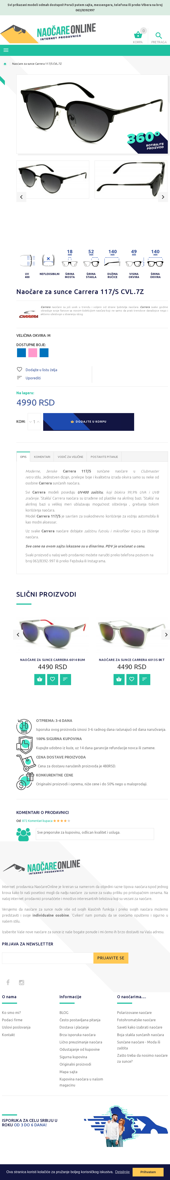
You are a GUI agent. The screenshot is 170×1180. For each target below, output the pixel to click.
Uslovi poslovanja (16, 1027)
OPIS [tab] (23, 456)
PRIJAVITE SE (110, 958)
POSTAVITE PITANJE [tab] (104, 456)
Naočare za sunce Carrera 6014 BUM (52, 660)
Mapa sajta (68, 1072)
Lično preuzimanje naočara (81, 1042)
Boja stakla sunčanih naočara (140, 1035)
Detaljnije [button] (122, 1172)
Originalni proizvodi (75, 1064)
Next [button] (163, 197)
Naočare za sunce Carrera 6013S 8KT (132, 660)
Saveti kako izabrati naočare (139, 1027)
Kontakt (8, 1035)
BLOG (64, 1013)
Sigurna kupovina (73, 1057)
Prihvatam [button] (148, 1172)
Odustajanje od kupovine (80, 1050)
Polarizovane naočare (134, 1013)
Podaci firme (12, 1020)
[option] (52, 180)
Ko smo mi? (11, 1013)
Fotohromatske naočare (136, 1020)
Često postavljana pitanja (80, 1020)
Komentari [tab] (42, 456)
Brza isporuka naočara (78, 1035)
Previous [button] (21, 197)
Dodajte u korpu (88, 422)
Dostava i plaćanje (74, 1027)
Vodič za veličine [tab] (70, 456)
